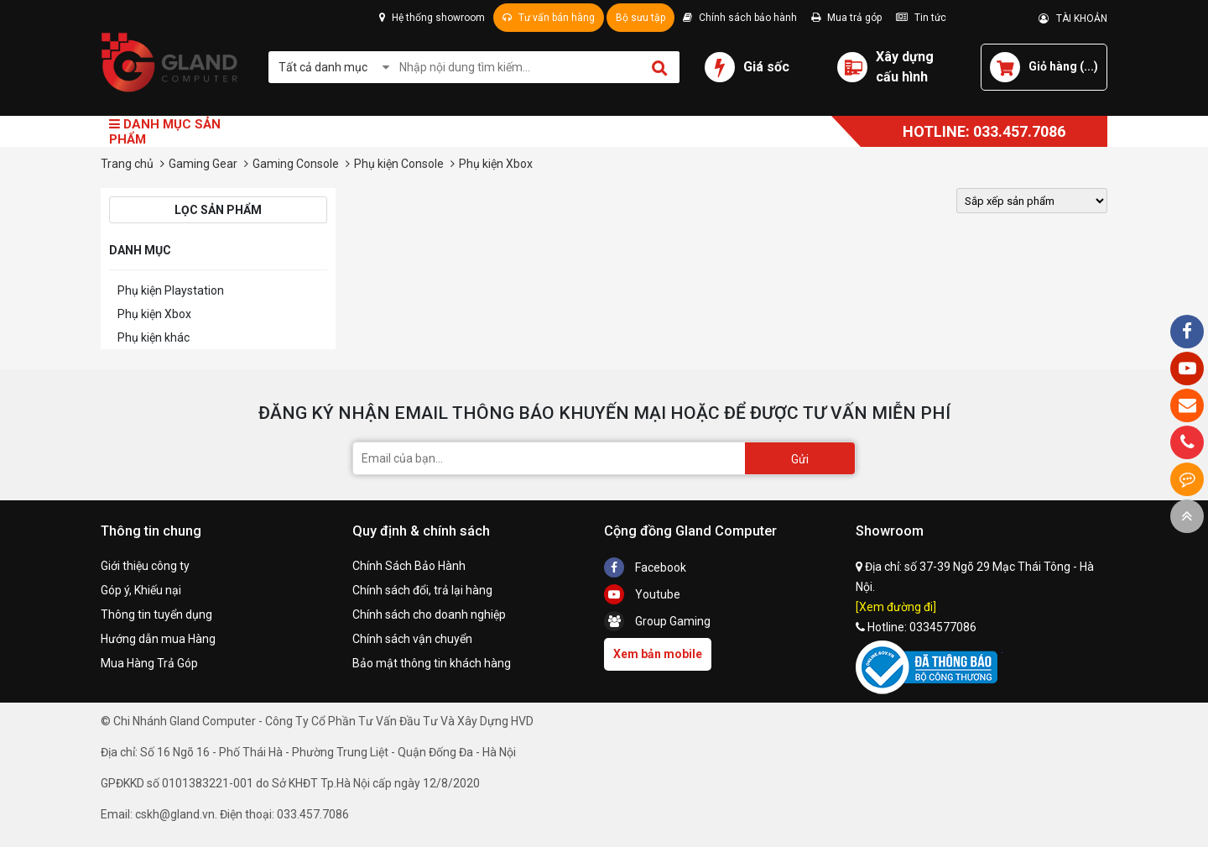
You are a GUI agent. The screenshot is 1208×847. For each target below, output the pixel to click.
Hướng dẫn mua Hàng (158, 639)
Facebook (645, 567)
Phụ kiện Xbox (154, 314)
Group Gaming (657, 621)
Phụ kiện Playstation (170, 290)
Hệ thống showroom (432, 18)
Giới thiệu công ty (145, 566)
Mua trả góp (846, 18)
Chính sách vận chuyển (412, 639)
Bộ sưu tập (640, 18)
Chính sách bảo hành (740, 18)
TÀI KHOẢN (1073, 18)
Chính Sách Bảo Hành (409, 566)
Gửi (800, 459)
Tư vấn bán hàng (548, 18)
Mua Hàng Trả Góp (149, 663)
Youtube (642, 594)
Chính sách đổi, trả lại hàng (422, 590)
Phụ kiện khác (153, 337)
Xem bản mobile (657, 654)
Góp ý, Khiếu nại (141, 590)
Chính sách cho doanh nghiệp (429, 614)
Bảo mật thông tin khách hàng (431, 663)
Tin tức (921, 18)
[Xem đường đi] (896, 607)
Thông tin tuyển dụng (156, 614)
